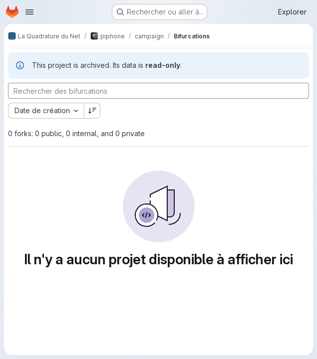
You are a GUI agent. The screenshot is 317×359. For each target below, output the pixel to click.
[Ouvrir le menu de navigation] (29, 12)
